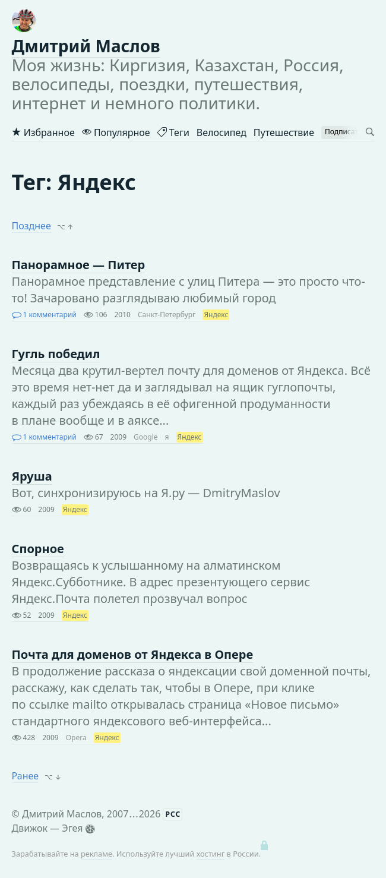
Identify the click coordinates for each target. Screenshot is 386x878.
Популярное (116, 132)
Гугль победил (56, 354)
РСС (173, 814)
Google (146, 437)
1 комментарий (44, 314)
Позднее (31, 225)
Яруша (32, 476)
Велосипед (221, 132)
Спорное (38, 549)
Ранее (25, 775)
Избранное (43, 132)
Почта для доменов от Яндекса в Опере (133, 654)
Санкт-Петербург (166, 314)
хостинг (211, 853)
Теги (173, 132)
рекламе (96, 853)
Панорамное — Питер (78, 265)
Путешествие (284, 132)
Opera (76, 737)
